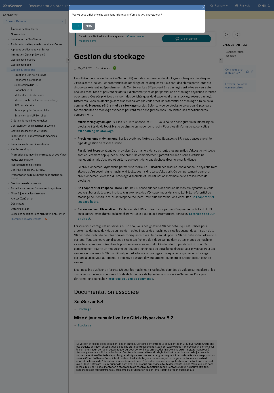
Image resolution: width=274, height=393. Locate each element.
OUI (77, 26)
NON (89, 26)
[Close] (203, 7)
